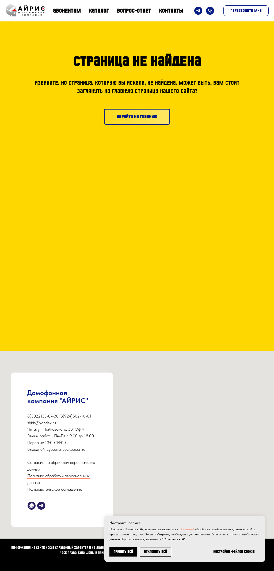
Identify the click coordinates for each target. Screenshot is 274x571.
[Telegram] (198, 11)
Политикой (187, 529)
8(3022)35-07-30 (43, 416)
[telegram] (41, 506)
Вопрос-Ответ (134, 10)
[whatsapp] (32, 506)
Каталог (99, 10)
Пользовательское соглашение (54, 489)
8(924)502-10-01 (75, 416)
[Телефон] (210, 11)
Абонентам (67, 10)
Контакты (171, 10)
